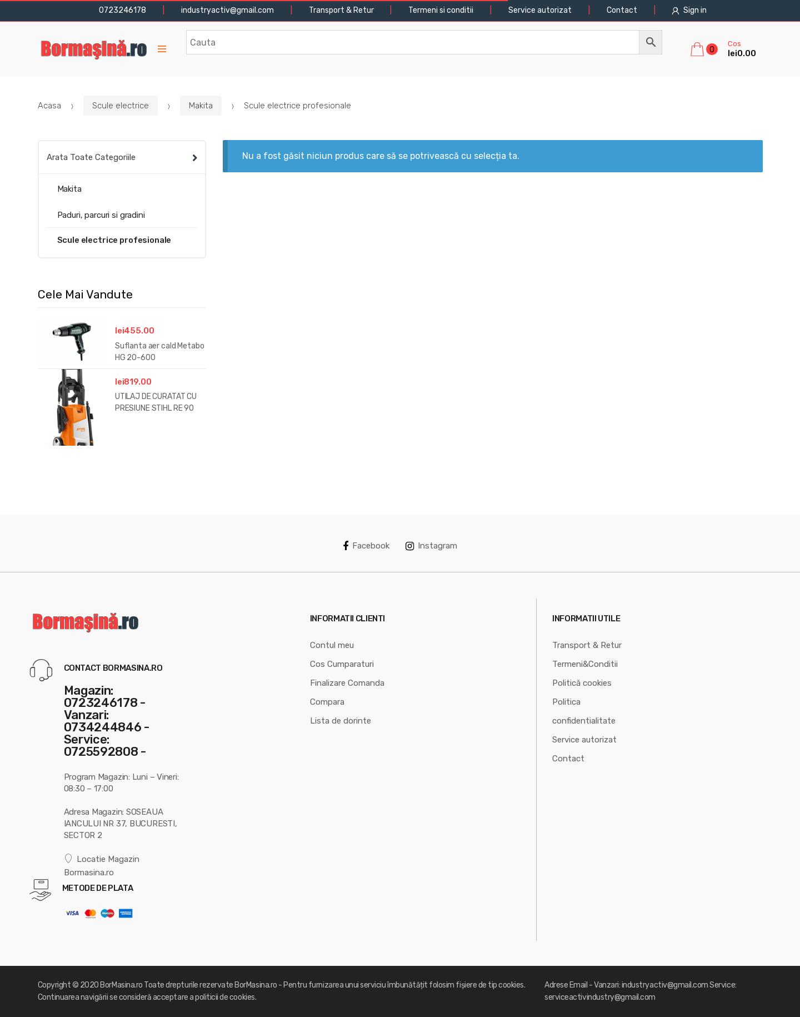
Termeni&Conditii (585, 664)
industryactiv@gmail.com (227, 10)
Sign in (689, 10)
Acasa (49, 106)
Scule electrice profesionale (114, 240)
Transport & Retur (341, 10)
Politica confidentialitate (584, 711)
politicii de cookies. (225, 997)
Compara (327, 702)
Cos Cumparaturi (342, 664)
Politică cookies (582, 683)
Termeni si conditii (440, 10)
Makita (201, 106)
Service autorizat (540, 10)
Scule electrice (120, 106)
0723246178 (121, 10)
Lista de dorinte (340, 721)
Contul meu (332, 645)
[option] (122, 384)
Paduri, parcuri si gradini (101, 215)
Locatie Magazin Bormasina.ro (102, 866)
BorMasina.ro (121, 985)
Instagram (431, 546)
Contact (622, 10)
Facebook (366, 546)
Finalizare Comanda (347, 683)
